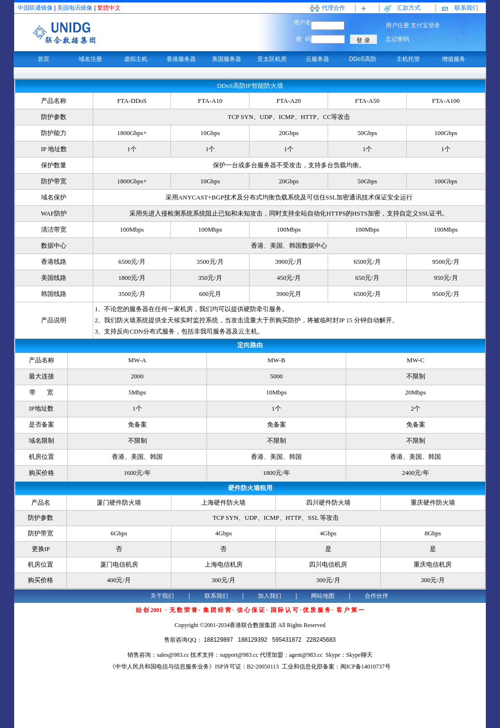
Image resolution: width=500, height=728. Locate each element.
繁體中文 (109, 7)
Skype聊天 (359, 654)
